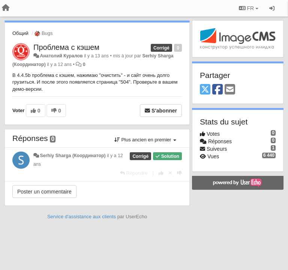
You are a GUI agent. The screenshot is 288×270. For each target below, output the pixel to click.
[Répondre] (134, 173)
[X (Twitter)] (205, 89)
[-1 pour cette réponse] (179, 173)
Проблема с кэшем (66, 47)
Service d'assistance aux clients (81, 216)
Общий (20, 33)
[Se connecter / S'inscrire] (272, 8)
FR (248, 8)
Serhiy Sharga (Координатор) (72, 155)
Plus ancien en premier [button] (145, 139)
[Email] (230, 89)
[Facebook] (217, 89)
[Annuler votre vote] (170, 173)
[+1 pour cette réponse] (161, 173)
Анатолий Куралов (61, 55)
